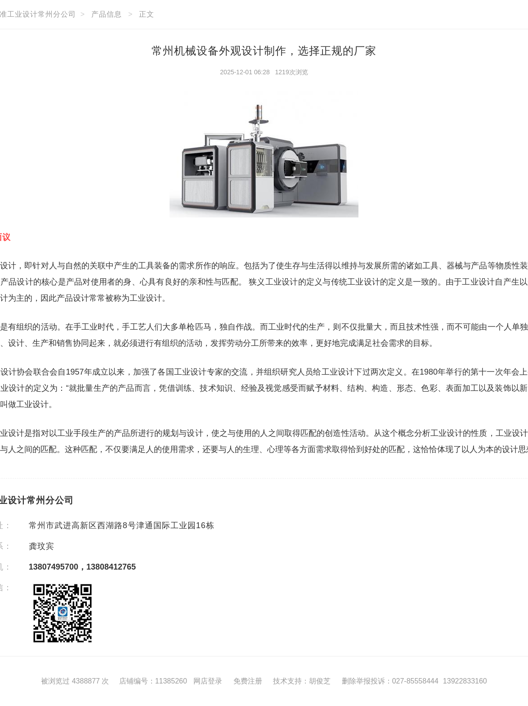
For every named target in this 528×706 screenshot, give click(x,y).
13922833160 (465, 681)
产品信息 (106, 14)
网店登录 (207, 681)
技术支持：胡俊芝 (302, 681)
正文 (146, 14)
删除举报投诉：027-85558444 (390, 681)
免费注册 (247, 681)
